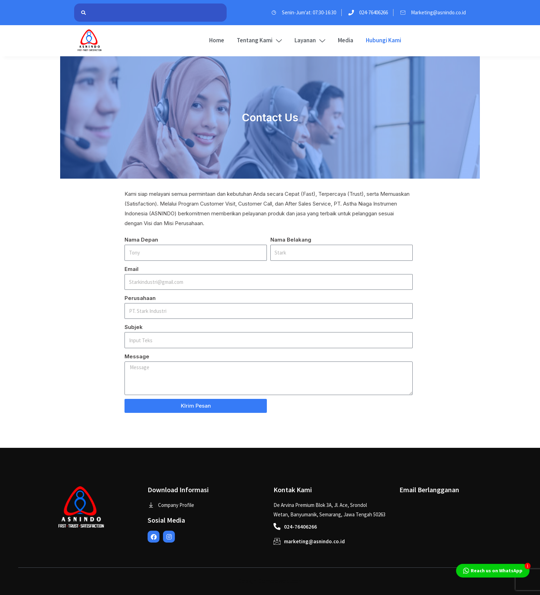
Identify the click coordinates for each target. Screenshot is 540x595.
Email (131, 269)
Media (345, 40)
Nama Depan (141, 239)
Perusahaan (140, 298)
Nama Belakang (290, 239)
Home (216, 40)
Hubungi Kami (383, 40)
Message (137, 356)
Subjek (134, 327)
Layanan (309, 40)
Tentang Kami (259, 40)
